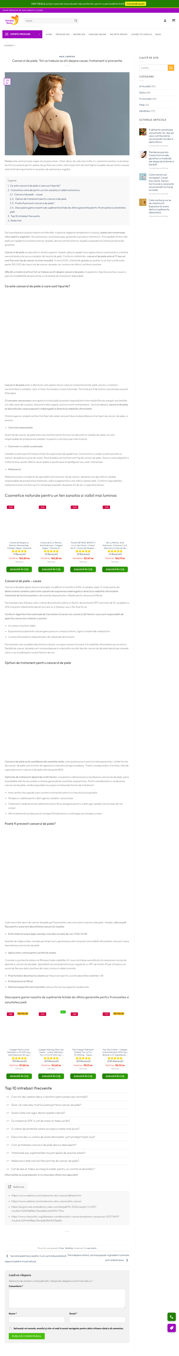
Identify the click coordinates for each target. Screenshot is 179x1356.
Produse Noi (63, 34)
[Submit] (76, 20)
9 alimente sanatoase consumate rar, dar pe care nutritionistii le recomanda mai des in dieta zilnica (161, 135)
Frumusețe (145, 98)
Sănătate (70, 56)
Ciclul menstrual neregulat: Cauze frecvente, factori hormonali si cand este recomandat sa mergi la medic (161, 182)
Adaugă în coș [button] (19, 569)
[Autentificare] (165, 20)
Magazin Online (97, 34)
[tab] (16, 1187)
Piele (61, 56)
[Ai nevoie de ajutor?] (172, 1317)
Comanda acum (136, 3)
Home (49, 34)
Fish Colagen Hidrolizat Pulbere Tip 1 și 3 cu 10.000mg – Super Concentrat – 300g (83, 1052)
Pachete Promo (118, 34)
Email (73, 1313)
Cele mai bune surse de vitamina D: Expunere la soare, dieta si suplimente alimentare (160, 206)
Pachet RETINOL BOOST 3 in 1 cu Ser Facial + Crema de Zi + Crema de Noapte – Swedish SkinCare (83, 545)
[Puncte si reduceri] (172, 1328)
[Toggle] (8, 1097)
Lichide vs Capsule (141, 34)
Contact (10, 45)
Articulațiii (144, 86)
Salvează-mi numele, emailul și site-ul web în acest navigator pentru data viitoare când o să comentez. (69, 1328)
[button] (174, 20)
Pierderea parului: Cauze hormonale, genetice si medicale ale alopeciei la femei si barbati (161, 158)
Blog (158, 34)
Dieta (142, 92)
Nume (13, 1313)
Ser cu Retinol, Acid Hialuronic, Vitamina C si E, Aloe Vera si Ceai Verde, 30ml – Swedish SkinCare (115, 545)
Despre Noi (79, 34)
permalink (92, 1248)
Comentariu (16, 1286)
